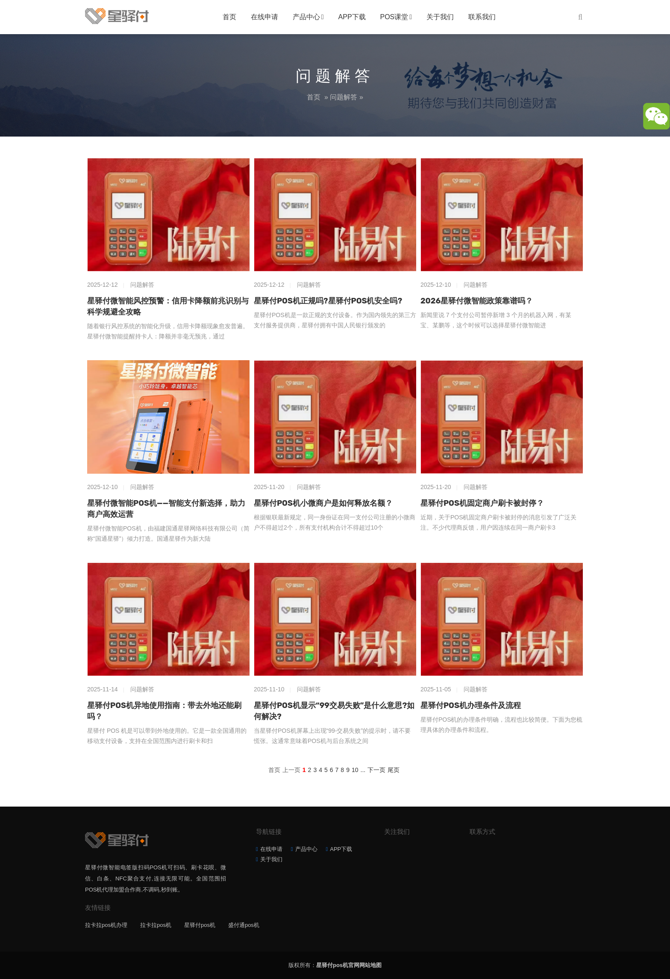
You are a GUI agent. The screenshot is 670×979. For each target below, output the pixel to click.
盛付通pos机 (243, 925)
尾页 (394, 769)
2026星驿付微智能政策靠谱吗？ (476, 301)
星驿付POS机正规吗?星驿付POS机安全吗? (328, 301)
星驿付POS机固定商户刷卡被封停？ (482, 503)
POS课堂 (394, 16)
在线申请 (264, 16)
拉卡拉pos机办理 (106, 925)
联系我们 (482, 16)
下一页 (376, 769)
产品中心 (306, 16)
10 (355, 769)
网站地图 (370, 965)
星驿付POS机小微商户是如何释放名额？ (323, 503)
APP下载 (352, 16)
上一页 (291, 769)
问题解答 (343, 97)
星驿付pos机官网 (337, 965)
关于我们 (440, 16)
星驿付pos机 (199, 925)
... (363, 769)
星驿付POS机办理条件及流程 (470, 705)
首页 (229, 16)
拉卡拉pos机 (155, 925)
